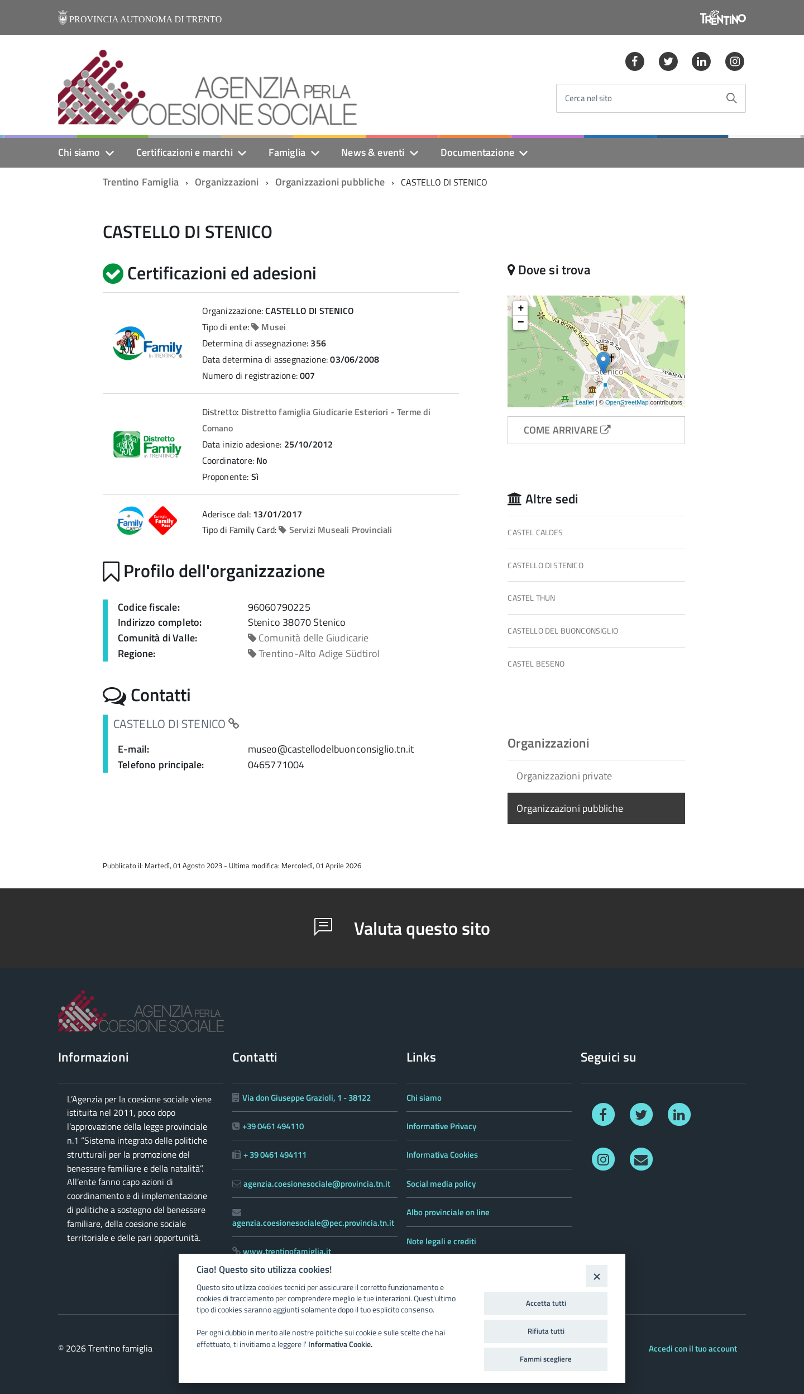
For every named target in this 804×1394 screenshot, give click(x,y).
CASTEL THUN (531, 597)
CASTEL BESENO (536, 663)
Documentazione (478, 152)
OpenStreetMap (627, 402)
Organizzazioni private (564, 775)
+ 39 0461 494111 (275, 1154)
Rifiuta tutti (546, 1330)
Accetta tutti (546, 1303)
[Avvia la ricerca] (731, 98)
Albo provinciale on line (448, 1212)
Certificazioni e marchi (184, 152)
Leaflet (585, 402)
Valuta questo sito (402, 928)
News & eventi (372, 152)
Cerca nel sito (588, 98)
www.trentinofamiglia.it (287, 1251)
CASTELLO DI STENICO (545, 565)
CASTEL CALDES (535, 532)
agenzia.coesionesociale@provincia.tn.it (316, 1183)
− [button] (521, 323)
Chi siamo (79, 152)
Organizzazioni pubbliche (330, 181)
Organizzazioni (227, 181)
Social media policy (441, 1183)
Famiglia (287, 152)
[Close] (596, 1276)
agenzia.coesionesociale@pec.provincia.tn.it (313, 1222)
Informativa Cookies (442, 1154)
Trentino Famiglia (141, 181)
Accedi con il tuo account (693, 1348)
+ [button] (521, 308)
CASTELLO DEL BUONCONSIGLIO (563, 630)
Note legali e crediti (441, 1241)
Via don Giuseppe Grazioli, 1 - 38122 (306, 1097)
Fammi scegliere (546, 1358)
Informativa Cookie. (340, 1344)
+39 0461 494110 (273, 1126)
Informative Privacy (441, 1126)
